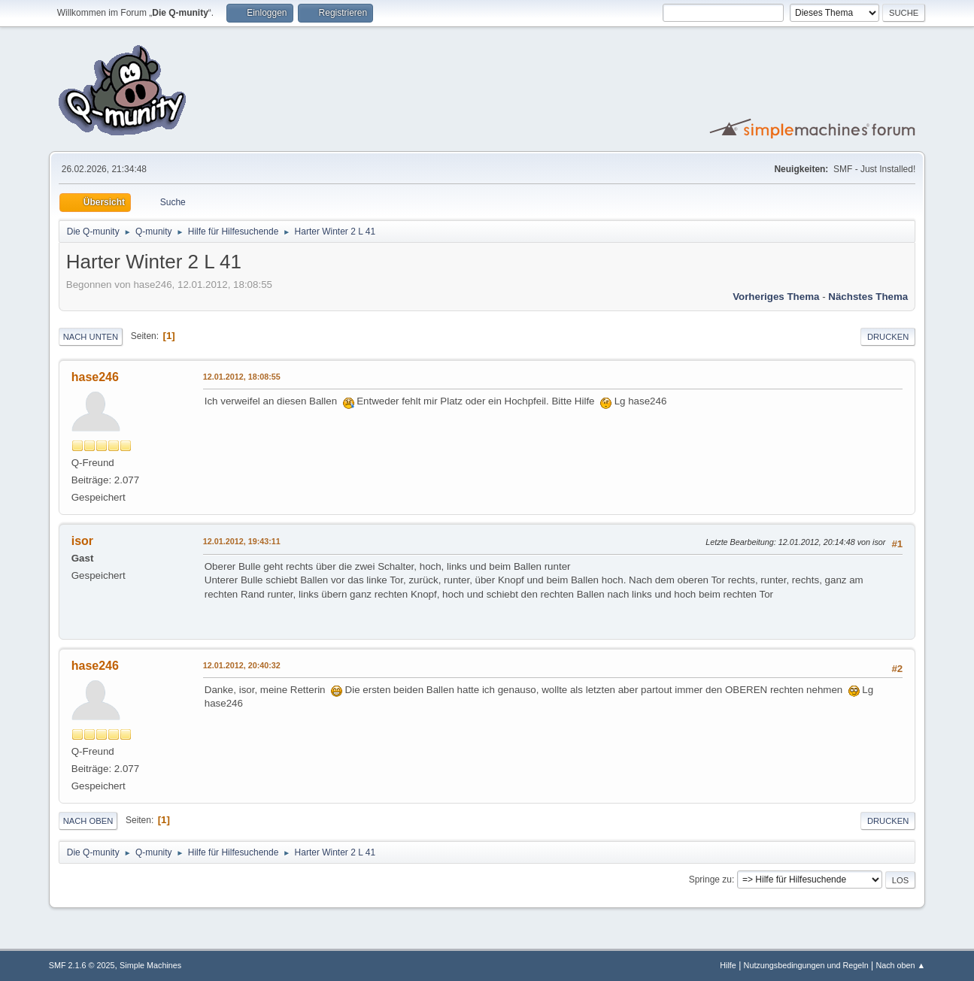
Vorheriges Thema (776, 296)
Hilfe (728, 965)
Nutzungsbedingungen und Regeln (806, 965)
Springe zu (710, 879)
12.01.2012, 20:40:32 (242, 665)
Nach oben (88, 820)
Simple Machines (150, 965)
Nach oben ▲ (900, 965)
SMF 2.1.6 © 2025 (82, 965)
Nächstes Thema (868, 296)
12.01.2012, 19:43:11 (242, 541)
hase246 (95, 377)
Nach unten (90, 336)
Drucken (888, 336)
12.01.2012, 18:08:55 (242, 376)
